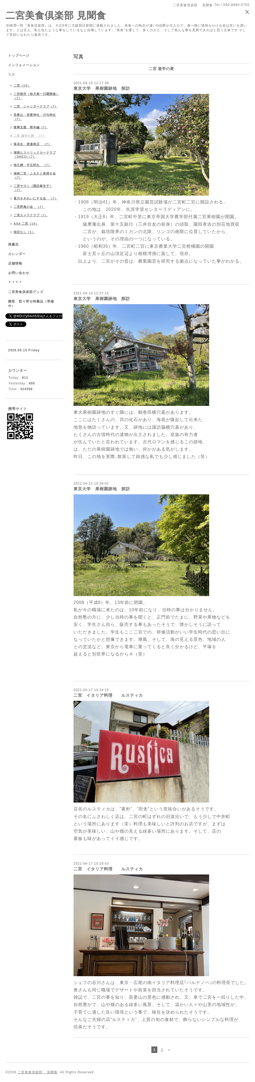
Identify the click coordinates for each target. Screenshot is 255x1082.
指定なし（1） (24, 232)
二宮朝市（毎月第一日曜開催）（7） (36, 96)
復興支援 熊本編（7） (31, 127)
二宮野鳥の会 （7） (29, 206)
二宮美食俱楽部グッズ (25, 292)
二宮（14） (22, 85)
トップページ (18, 56)
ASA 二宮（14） (26, 223)
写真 (11, 75)
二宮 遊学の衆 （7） (30, 135)
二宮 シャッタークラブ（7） (36, 106)
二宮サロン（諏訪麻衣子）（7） (33, 188)
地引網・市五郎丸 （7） (32, 165)
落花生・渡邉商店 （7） (32, 144)
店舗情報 (15, 263)
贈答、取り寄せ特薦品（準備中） (31, 304)
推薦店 (13, 244)
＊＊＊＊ (15, 282)
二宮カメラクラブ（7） (31, 215)
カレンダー (17, 254)
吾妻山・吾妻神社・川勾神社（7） (35, 116)
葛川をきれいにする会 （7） (36, 198)
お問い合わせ (18, 273)
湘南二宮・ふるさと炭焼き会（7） (35, 175)
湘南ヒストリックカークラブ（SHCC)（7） (35, 154)
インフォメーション (24, 65)
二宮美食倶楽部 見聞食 (55, 15)
